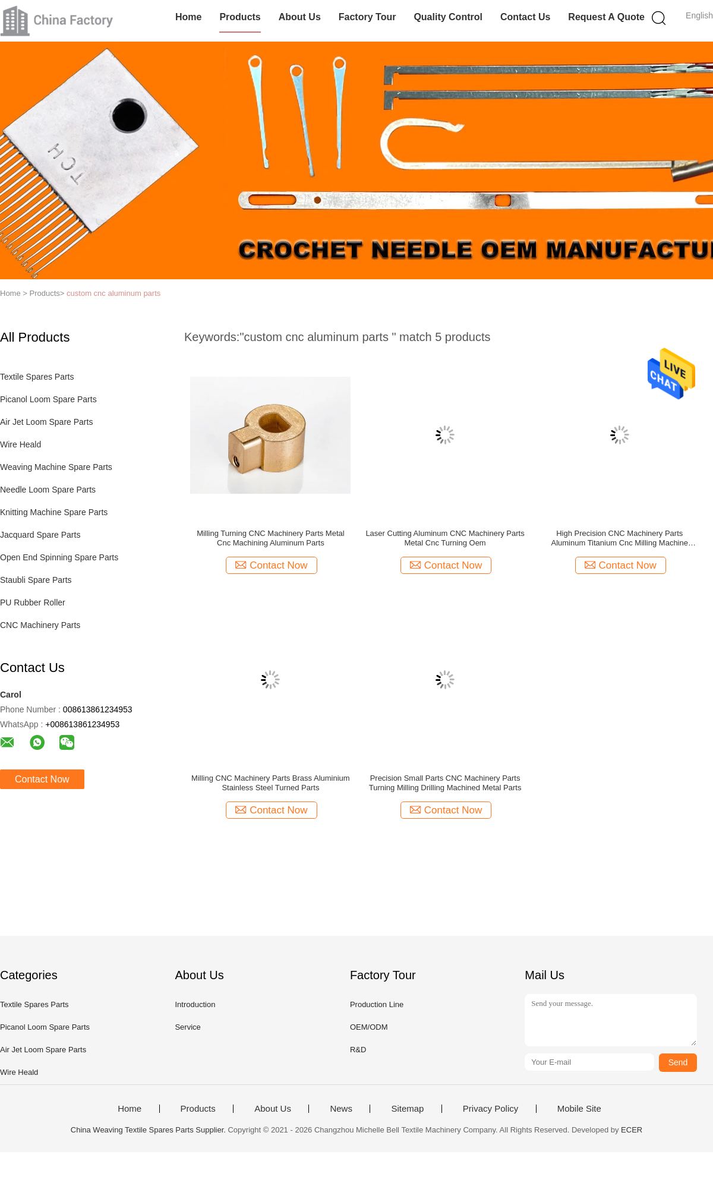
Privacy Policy (490, 1109)
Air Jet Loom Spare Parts (46, 422)
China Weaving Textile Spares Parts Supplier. (149, 1129)
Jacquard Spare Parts (40, 535)
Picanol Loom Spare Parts (48, 399)
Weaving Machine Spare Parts (56, 467)
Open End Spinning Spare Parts (59, 557)
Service (187, 1027)
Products (239, 17)
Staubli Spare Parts (36, 580)
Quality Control (448, 17)
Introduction (195, 1004)
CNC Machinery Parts (40, 625)
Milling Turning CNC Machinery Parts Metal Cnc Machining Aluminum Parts (271, 538)
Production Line (376, 1004)
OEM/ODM (369, 1027)
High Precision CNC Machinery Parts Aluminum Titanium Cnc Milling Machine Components (619, 538)
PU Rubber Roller (32, 602)
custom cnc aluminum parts (113, 293)
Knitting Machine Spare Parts (54, 512)
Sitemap (407, 1109)
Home (188, 17)
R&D (358, 1049)
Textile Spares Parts (37, 376)
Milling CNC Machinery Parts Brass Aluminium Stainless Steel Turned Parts (270, 783)
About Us (300, 17)
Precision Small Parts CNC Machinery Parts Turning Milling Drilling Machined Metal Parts (445, 783)
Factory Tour (367, 17)
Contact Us (525, 17)
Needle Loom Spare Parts (48, 489)
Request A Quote (606, 17)
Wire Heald (20, 444)
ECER (631, 1129)
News (341, 1109)
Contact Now (42, 779)
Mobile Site (579, 1109)
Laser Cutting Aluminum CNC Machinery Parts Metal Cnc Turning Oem (444, 538)
